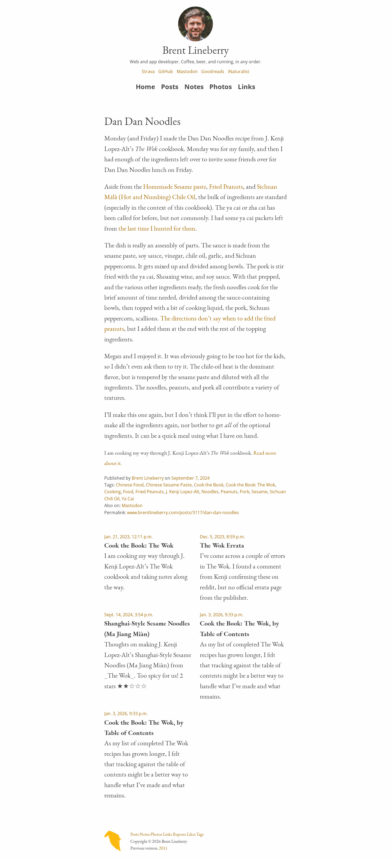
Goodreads (212, 71)
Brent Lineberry (148, 478)
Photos (220, 86)
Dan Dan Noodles (142, 121)
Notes (194, 86)
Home (145, 86)
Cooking (112, 492)
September (182, 478)
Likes (191, 834)
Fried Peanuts (226, 186)
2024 (205, 478)
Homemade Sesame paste (174, 186)
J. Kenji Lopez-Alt (182, 492)
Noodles (210, 492)
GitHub (165, 71)
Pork (244, 492)
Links (246, 86)
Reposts (179, 834)
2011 (163, 848)
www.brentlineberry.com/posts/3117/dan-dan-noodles (183, 513)
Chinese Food (130, 485)
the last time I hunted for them (156, 228)
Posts (169, 86)
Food (128, 492)
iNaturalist (238, 71)
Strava (148, 71)
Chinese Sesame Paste (169, 485)
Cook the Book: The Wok (250, 485)
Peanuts (229, 492)
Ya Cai (128, 499)
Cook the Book (208, 485)
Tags (200, 834)
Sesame (259, 492)
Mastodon (187, 71)
